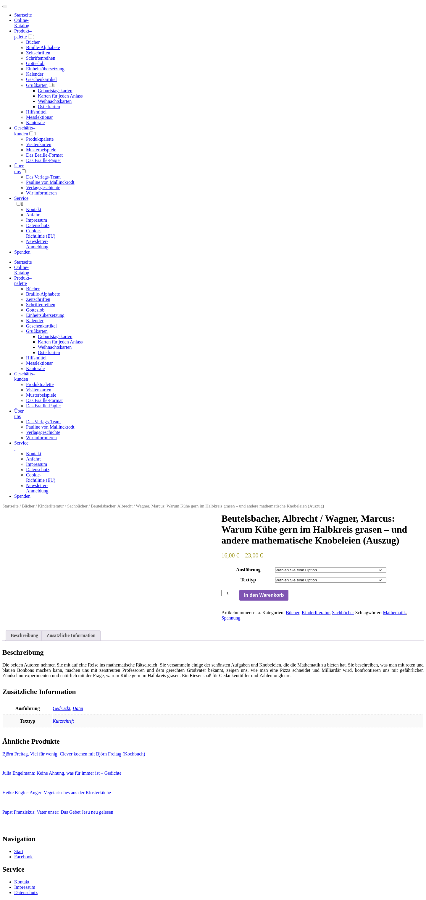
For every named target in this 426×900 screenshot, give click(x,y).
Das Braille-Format (44, 155)
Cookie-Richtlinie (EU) (40, 233)
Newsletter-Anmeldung (37, 244)
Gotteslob (35, 63)
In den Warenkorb (264, 595)
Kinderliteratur (51, 506)
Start (18, 851)
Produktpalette (40, 139)
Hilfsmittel (36, 111)
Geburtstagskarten (55, 90)
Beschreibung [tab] (24, 635)
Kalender (34, 74)
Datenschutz (37, 225)
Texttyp (248, 579)
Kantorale (35, 122)
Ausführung (248, 569)
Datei (78, 708)
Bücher (33, 42)
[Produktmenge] (229, 593)
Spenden (22, 251)
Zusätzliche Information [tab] (71, 635)
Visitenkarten (38, 144)
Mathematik (394, 612)
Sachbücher (77, 506)
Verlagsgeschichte (43, 187)
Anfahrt (33, 214)
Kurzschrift (63, 721)
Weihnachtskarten (55, 101)
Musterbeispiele (41, 149)
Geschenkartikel (41, 79)
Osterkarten (49, 106)
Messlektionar (39, 117)
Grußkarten (37, 85)
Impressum (36, 220)
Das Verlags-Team (43, 176)
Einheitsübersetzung (45, 68)
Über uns (19, 413)
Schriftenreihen (40, 58)
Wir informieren (41, 192)
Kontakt (33, 209)
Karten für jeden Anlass (60, 95)
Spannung (230, 617)
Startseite (10, 506)
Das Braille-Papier (43, 160)
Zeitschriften (38, 52)
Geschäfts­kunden (24, 376)
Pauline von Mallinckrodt (50, 182)
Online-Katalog (21, 23)
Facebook (23, 856)
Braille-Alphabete (43, 47)
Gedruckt (61, 708)
